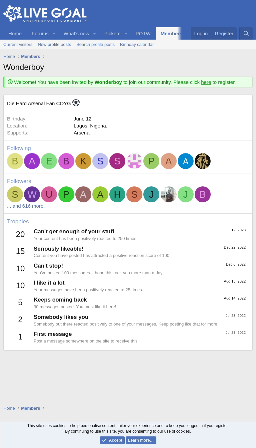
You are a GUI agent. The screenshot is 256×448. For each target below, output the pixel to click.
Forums (40, 33)
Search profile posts (95, 44)
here (206, 82)
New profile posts (54, 44)
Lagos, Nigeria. (90, 125)
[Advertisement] (128, 403)
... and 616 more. (26, 206)
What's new (76, 33)
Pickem (112, 33)
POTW (143, 33)
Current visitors (17, 44)
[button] (54, 33)
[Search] (246, 33)
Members (172, 33)
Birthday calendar (137, 44)
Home (15, 33)
